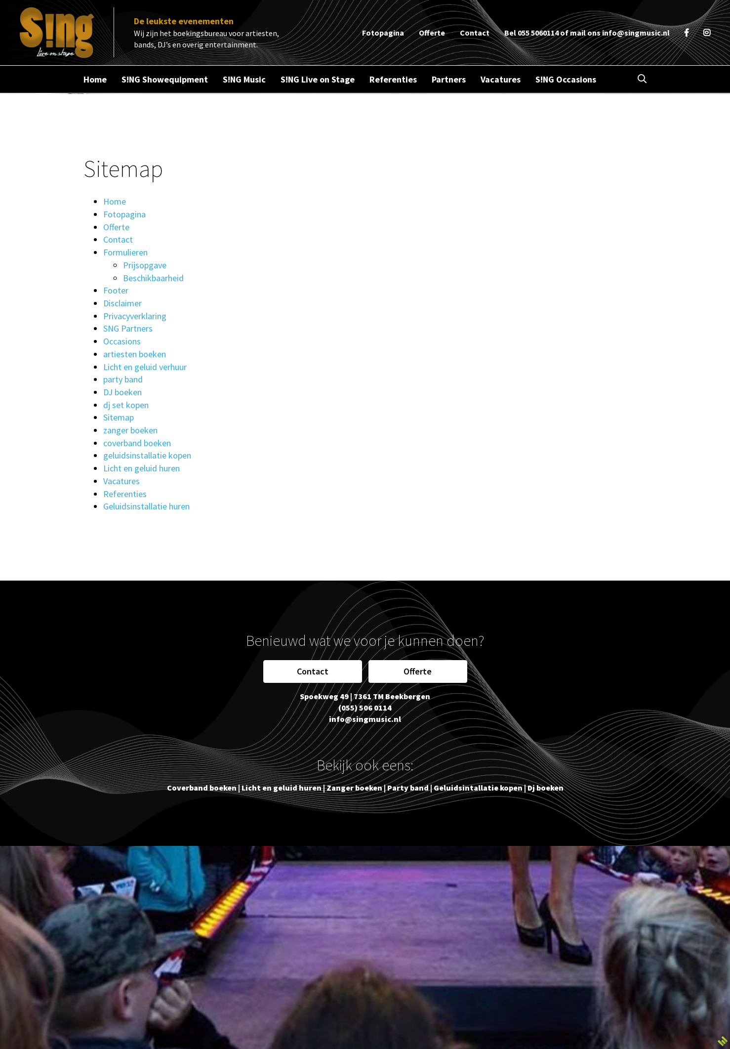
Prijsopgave (144, 265)
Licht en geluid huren (141, 468)
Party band (408, 788)
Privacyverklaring (134, 316)
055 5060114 (538, 33)
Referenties (125, 494)
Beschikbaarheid (153, 278)
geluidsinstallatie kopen (147, 455)
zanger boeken (130, 430)
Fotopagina (124, 214)
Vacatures (121, 481)
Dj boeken (545, 788)
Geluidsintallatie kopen (478, 788)
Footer (115, 290)
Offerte (116, 227)
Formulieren (125, 252)
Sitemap (118, 417)
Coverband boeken (202, 788)
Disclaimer (122, 303)
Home (114, 201)
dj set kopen (126, 405)
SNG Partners (128, 328)
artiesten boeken (134, 354)
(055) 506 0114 (365, 708)
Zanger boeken (354, 788)
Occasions (122, 341)
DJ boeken (122, 392)
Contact (118, 239)
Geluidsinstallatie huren (146, 506)
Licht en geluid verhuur (145, 367)
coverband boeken (137, 443)
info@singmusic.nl (636, 33)
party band (123, 379)
